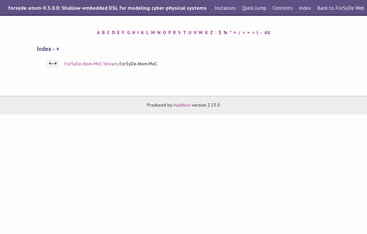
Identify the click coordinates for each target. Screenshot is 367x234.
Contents (283, 8)
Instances (225, 8)
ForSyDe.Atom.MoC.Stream (91, 64)
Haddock (181, 105)
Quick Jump (254, 8)
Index (305, 8)
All (267, 32)
